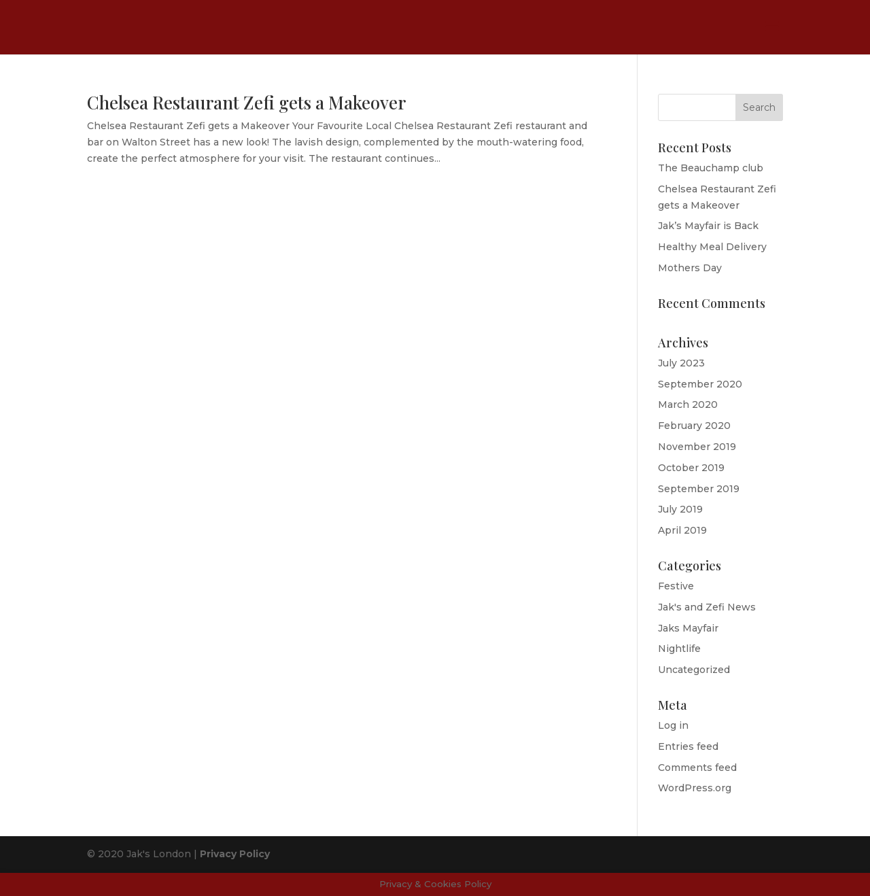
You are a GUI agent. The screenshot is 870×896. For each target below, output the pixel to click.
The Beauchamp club (710, 168)
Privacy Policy (235, 854)
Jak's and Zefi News (707, 607)
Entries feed (688, 746)
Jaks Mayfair (688, 628)
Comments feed (697, 767)
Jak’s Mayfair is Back (708, 226)
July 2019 (680, 509)
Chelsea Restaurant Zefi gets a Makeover (246, 102)
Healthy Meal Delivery (712, 247)
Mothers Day (690, 268)
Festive (676, 586)
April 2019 (682, 530)
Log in (673, 725)
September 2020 (700, 384)
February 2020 (694, 425)
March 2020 (688, 404)
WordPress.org (694, 788)
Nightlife (679, 648)
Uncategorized (694, 670)
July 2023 (681, 363)
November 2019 (697, 447)
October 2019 (691, 468)
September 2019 (699, 489)
